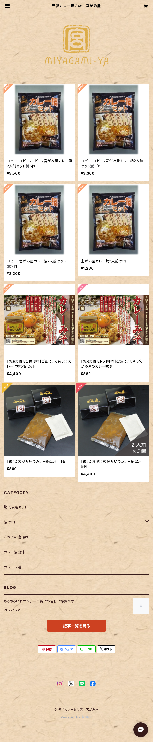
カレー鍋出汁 (14, 552)
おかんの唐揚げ (16, 537)
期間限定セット (16, 507)
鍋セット (10, 522)
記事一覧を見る (76, 625)
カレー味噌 (12, 567)
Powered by (76, 717)
